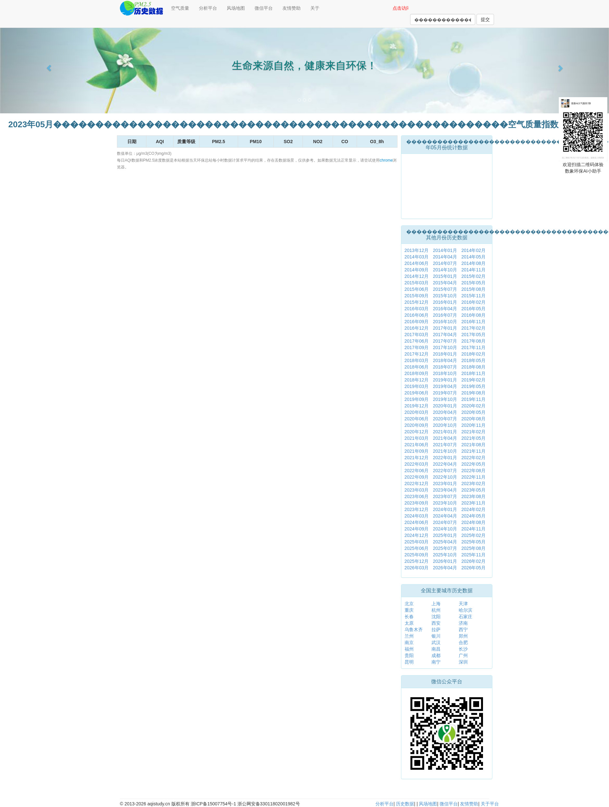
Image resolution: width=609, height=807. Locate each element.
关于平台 (490, 803)
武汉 (436, 642)
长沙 (463, 649)
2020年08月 (473, 418)
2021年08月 (473, 444)
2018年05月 (473, 360)
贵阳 (409, 655)
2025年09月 (417, 554)
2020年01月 (445, 405)
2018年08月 (473, 366)
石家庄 (465, 616)
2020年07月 (445, 418)
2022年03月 (417, 464)
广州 (463, 655)
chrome (386, 160)
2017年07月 (445, 341)
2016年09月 (417, 321)
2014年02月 (473, 250)
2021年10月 (445, 451)
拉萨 (436, 629)
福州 (409, 649)
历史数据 (405, 803)
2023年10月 (445, 503)
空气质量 (180, 8)
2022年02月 (473, 457)
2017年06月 (417, 341)
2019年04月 (445, 386)
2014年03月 (417, 256)
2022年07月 (445, 470)
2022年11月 (473, 477)
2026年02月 (473, 561)
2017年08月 (473, 341)
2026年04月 (445, 567)
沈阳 (436, 616)
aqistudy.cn (158, 803)
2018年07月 (445, 366)
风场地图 (236, 8)
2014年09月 (417, 269)
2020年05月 (473, 412)
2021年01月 (445, 431)
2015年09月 (417, 295)
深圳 (463, 662)
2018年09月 (417, 373)
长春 (409, 616)
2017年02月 (473, 328)
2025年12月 (417, 561)
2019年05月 (473, 386)
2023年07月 (445, 496)
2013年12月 (417, 250)
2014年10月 (445, 269)
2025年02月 (473, 535)
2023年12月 (417, 509)
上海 (436, 603)
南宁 (436, 662)
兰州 (409, 636)
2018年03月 (417, 360)
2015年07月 (445, 289)
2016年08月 (473, 315)
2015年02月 (473, 276)
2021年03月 (417, 438)
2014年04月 (445, 256)
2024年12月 (417, 535)
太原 (409, 623)
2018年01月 (445, 354)
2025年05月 (473, 541)
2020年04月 (445, 412)
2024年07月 (445, 522)
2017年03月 (417, 334)
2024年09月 (417, 528)
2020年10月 (445, 425)
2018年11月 (473, 373)
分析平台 (208, 8)
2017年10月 (445, 347)
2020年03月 (417, 412)
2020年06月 (417, 418)
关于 (314, 8)
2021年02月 (473, 431)
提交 (485, 19)
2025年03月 (417, 541)
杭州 (436, 610)
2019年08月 (473, 392)
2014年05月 (473, 256)
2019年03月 (417, 386)
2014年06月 (417, 263)
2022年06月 (417, 470)
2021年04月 (445, 438)
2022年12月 (417, 483)
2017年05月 (473, 334)
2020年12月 (417, 431)
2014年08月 (473, 263)
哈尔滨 (465, 610)
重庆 (409, 610)
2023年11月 (473, 503)
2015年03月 (417, 282)
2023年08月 (473, 496)
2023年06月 (417, 496)
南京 (409, 642)
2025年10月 (445, 554)
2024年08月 (473, 522)
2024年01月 (445, 509)
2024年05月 (473, 515)
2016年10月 (445, 321)
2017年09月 (417, 347)
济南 (463, 623)
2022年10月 (445, 477)
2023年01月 (445, 483)
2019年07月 (445, 392)
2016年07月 (445, 315)
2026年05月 (473, 567)
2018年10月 (445, 373)
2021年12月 (417, 457)
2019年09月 (417, 399)
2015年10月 (445, 295)
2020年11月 (473, 425)
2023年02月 (473, 483)
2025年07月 (445, 548)
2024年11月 (473, 528)
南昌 (436, 649)
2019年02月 (473, 379)
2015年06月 (417, 289)
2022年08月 (473, 470)
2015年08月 (473, 289)
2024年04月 (445, 515)
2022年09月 (417, 477)
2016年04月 (445, 308)
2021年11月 (473, 451)
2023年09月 (417, 503)
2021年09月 (417, 451)
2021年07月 (445, 444)
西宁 (463, 629)
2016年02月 (473, 302)
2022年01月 (445, 457)
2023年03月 (417, 490)
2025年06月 (417, 548)
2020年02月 (473, 405)
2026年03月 (417, 567)
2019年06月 (417, 392)
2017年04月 (445, 334)
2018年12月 (417, 379)
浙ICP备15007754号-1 (213, 803)
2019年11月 (473, 399)
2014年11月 (473, 269)
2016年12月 (417, 328)
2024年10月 (445, 528)
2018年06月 (417, 366)
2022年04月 (445, 464)
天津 (463, 603)
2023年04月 (445, 490)
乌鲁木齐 (414, 629)
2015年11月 (473, 295)
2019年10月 (445, 399)
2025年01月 (445, 535)
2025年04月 (445, 541)
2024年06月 (417, 522)
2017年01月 (445, 328)
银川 (436, 636)
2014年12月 (417, 276)
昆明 (409, 662)
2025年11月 (473, 554)
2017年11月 (473, 347)
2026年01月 (445, 561)
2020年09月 (417, 425)
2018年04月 (445, 360)
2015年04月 (445, 282)
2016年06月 (417, 315)
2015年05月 (473, 282)
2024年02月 (473, 509)
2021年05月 (473, 438)
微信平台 (264, 8)
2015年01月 (445, 276)
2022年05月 (473, 464)
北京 (409, 603)
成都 (436, 655)
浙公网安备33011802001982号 (268, 803)
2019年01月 (445, 379)
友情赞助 (291, 8)
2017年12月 (417, 354)
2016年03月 (417, 308)
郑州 (463, 636)
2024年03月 (417, 515)
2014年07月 (445, 263)
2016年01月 (445, 302)
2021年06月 (417, 444)
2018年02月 (473, 354)
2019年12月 (417, 405)
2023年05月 (473, 490)
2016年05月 (473, 308)
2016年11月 (473, 321)
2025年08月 (473, 548)
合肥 (463, 642)
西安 (436, 623)
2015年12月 (417, 302)
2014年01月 (445, 250)
